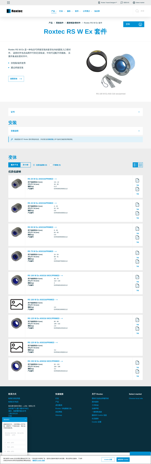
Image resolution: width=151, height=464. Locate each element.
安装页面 (51, 139)
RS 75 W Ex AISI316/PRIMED (42, 252)
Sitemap (58, 416)
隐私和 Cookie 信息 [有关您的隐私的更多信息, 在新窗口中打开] (39, 460)
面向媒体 (95, 402)
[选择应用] (8, 2)
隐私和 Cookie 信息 (99, 416)
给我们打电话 (13, 402)
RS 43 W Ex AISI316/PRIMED (42, 203)
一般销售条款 (97, 412)
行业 (57, 399)
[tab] (75, 112)
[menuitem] (54, 11)
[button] (107, 2)
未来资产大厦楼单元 (18, 409)
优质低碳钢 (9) (41, 165)
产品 (51, 23)
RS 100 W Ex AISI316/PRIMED (43, 300)
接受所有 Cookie (123, 459)
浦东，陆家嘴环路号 (17, 411)
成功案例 (58, 406)
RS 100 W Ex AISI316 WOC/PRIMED (45, 276)
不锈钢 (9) (57, 165)
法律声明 (95, 409)
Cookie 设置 (96, 422)
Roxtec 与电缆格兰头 (63, 409)
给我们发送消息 (14, 399)
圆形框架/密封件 (73, 23)
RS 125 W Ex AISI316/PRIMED (43, 343)
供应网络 (58, 412)
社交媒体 (95, 419)
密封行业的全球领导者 (100, 399)
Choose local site (136, 399)
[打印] (133, 24)
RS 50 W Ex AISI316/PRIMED (42, 228)
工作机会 (95, 406)
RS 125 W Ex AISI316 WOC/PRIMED (45, 319)
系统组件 (59, 23)
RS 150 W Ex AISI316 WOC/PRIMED (45, 362)
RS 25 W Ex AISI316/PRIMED (42, 179)
